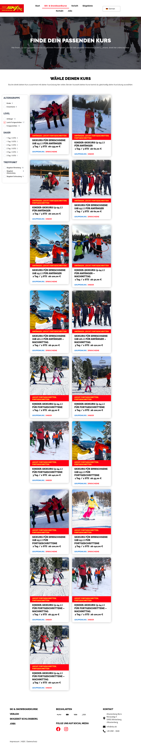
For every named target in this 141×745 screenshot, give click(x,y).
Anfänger (10, 119)
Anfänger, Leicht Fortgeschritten (49, 136)
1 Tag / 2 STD (11, 138)
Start (37, 6)
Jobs (70, 11)
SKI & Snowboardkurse (24, 709)
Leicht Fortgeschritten (14, 122)
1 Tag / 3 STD (11, 141)
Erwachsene (11, 107)
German (110, 9)
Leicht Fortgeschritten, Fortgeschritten (44, 398)
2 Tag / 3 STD (11, 148)
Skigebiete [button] (88, 6)
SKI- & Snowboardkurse (55, 6)
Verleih (74, 6)
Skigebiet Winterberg (14, 168)
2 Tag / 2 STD (11, 145)
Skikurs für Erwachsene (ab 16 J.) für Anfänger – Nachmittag (48, 339)
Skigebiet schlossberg (24, 719)
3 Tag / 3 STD (11, 155)
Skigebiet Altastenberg (11, 172)
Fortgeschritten (12, 126)
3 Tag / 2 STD (11, 152)
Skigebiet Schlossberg (14, 176)
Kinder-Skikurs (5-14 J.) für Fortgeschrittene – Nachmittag (48, 608)
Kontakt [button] (59, 11)
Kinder (9, 103)
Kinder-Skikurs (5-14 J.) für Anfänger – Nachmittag (89, 273)
